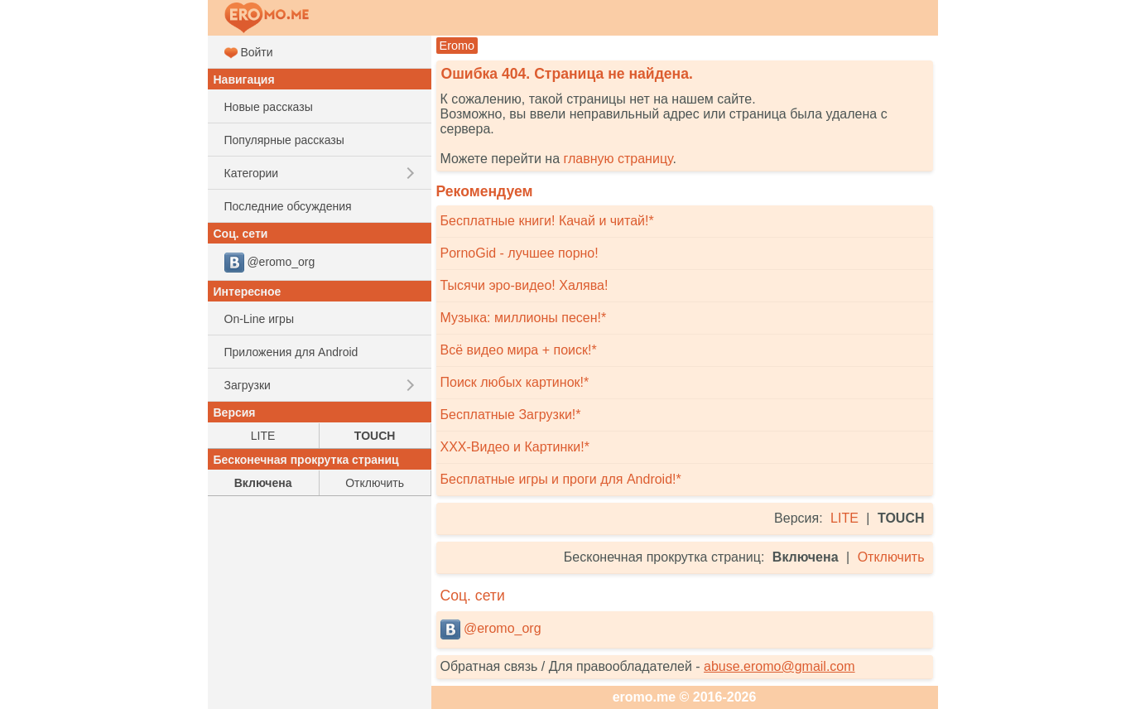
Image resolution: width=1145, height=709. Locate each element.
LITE (844, 518)
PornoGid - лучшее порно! (519, 253)
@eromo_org (490, 629)
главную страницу (617, 159)
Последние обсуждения (288, 206)
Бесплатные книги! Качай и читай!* (547, 221)
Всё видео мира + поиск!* (518, 350)
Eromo (457, 45)
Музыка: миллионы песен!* (523, 318)
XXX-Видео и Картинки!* (514, 447)
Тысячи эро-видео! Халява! (524, 285)
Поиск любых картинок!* (514, 382)
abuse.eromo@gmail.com (779, 666)
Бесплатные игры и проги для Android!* (560, 479)
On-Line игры (259, 319)
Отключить (891, 557)
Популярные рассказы (284, 140)
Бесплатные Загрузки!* (510, 415)
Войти (248, 53)
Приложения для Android (291, 352)
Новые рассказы (268, 106)
